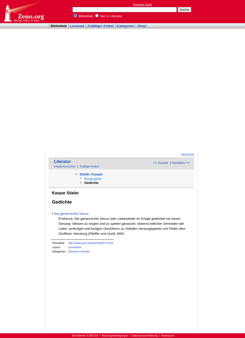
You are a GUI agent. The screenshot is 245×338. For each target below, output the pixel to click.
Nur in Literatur (108, 16)
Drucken (187, 154)
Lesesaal (77, 26)
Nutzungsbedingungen (115, 335)
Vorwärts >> (181, 163)
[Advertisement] (215, 75)
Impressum (167, 335)
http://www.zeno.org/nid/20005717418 (90, 242)
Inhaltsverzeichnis (65, 166)
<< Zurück (160, 163)
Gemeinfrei (74, 247)
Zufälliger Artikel (101, 26)
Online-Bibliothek (24, 11)
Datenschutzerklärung (145, 335)
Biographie (93, 179)
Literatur (62, 161)
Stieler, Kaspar (91, 174)
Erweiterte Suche (142, 4)
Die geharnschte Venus (71, 214)
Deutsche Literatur (79, 251)
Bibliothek (83, 16)
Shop (142, 26)
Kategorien (125, 26)
